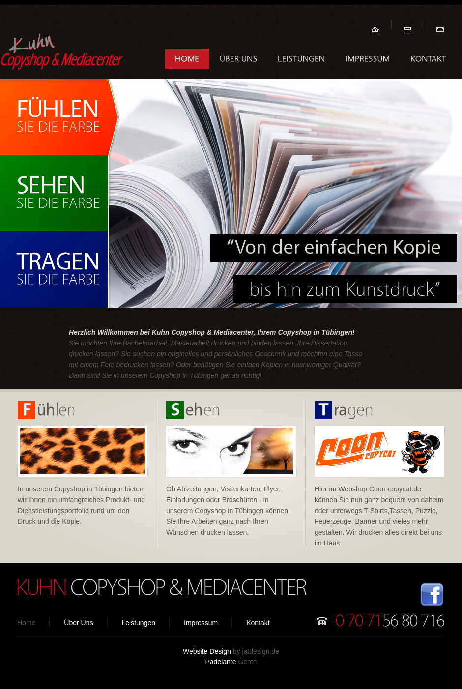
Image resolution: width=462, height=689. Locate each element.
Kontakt (257, 623)
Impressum (201, 623)
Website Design (207, 651)
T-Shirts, (376, 511)
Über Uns (78, 623)
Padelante (220, 662)
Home (26, 623)
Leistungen (139, 623)
